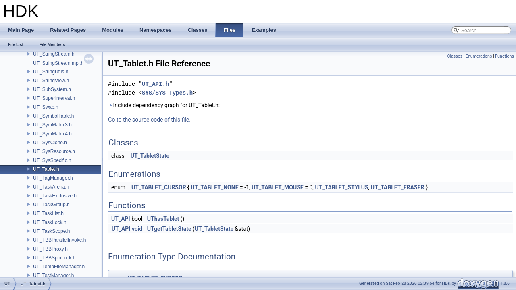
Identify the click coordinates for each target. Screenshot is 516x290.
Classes (454, 56)
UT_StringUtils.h (50, 72)
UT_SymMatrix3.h (52, 125)
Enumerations (479, 56)
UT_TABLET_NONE (214, 187)
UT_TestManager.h (53, 275)
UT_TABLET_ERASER (397, 187)
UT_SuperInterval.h (54, 98)
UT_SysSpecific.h (52, 160)
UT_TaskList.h (48, 213)
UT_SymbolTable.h (53, 116)
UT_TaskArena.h (51, 187)
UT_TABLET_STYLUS (341, 187)
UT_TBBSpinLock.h (54, 258)
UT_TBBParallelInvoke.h (59, 240)
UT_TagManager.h (53, 178)
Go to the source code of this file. (149, 119)
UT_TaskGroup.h (51, 204)
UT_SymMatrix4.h (52, 134)
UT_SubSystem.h (52, 89)
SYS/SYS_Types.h (167, 93)
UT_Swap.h (45, 107)
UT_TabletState (150, 156)
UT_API (120, 218)
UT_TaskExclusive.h (55, 196)
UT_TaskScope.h (51, 231)
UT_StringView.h (51, 80)
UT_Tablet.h (46, 169)
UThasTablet (163, 218)
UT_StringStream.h (54, 54)
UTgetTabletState (169, 229)
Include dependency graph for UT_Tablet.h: (164, 105)
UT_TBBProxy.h (50, 249)
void (137, 229)
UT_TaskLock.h (50, 222)
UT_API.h (155, 84)
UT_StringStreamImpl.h (58, 63)
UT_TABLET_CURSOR (158, 187)
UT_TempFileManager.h (59, 266)
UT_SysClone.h (50, 142)
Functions (504, 56)
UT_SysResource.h (54, 151)
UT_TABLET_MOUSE (278, 187)
